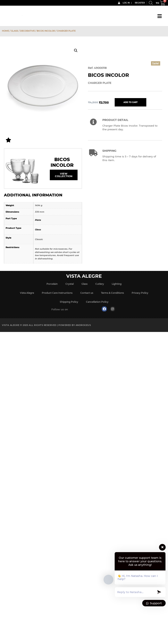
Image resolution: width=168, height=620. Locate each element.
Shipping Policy (69, 301)
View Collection (63, 175)
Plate (38, 220)
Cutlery (99, 283)
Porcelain (52, 283)
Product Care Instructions (57, 292)
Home (5, 30)
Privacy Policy (140, 292)
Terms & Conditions (112, 292)
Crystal (69, 283)
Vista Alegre (27, 292)
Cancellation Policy (97, 301)
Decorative (27, 30)
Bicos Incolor (46, 30)
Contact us (86, 292)
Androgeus (83, 325)
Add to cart (130, 102)
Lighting (117, 283)
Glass (14, 30)
